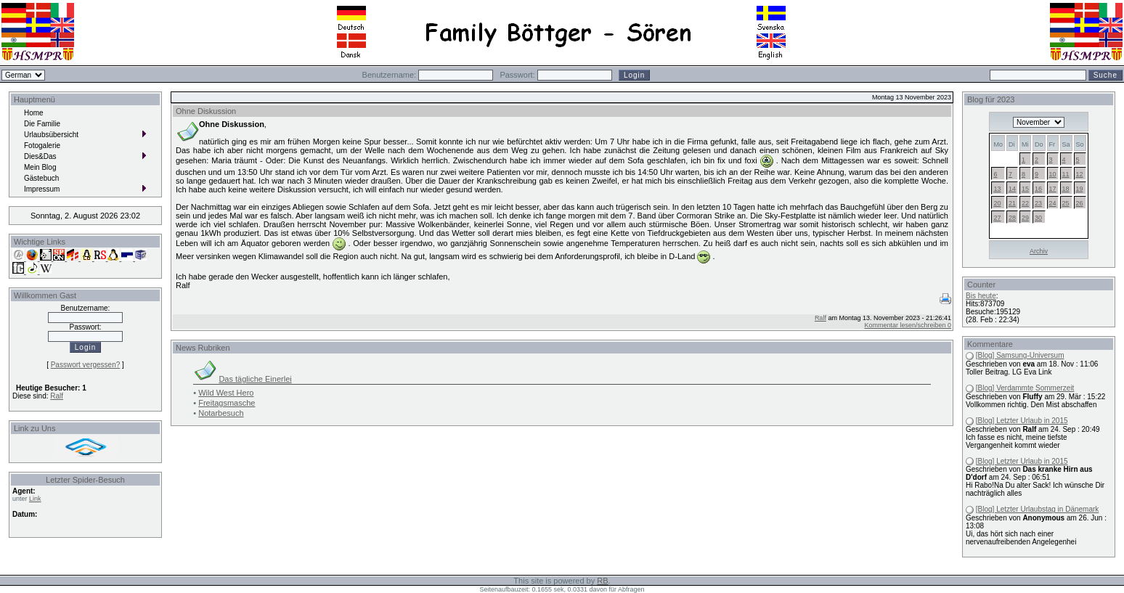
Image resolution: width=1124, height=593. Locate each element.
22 (1025, 203)
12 (1079, 174)
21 (1012, 203)
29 (1025, 217)
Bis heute (981, 296)
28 (1012, 217)
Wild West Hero (225, 392)
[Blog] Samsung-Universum (1020, 355)
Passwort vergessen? (86, 365)
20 (997, 203)
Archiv (1039, 251)
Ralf (56, 396)
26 (1079, 203)
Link (35, 498)
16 (1038, 188)
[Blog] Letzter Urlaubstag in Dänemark (1037, 509)
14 (1012, 188)
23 (1038, 203)
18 (1066, 188)
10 (1052, 174)
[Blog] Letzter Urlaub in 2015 (1022, 421)
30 (1038, 217)
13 (997, 188)
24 (1052, 203)
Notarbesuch (220, 413)
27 (997, 217)
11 (1066, 174)
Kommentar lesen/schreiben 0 (907, 325)
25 (1066, 203)
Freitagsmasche (226, 402)
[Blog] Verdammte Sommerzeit (1025, 388)
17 (1052, 188)
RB (602, 580)
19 (1079, 188)
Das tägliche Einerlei (255, 379)
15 (1025, 188)
